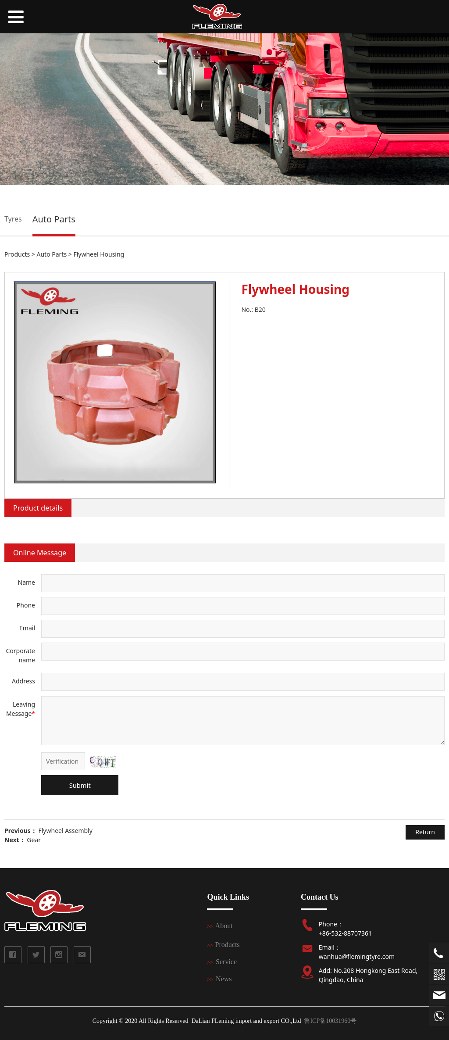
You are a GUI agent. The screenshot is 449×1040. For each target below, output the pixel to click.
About (224, 925)
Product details (38, 508)
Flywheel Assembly (65, 830)
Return (425, 832)
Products (17, 254)
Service (226, 961)
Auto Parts (53, 219)
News (224, 979)
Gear (34, 840)
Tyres (13, 219)
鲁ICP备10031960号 (330, 1021)
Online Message (39, 553)
